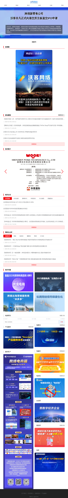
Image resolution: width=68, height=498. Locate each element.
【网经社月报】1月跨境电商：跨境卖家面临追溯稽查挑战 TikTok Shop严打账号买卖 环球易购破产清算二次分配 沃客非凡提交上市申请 (34, 125)
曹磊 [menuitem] (15, 236)
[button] (62, 171)
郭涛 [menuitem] (35, 236)
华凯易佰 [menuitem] (33, 198)
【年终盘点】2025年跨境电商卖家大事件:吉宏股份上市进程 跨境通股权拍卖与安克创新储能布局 (33, 215)
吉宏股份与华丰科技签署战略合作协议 (15, 208)
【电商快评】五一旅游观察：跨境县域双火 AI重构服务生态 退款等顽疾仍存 (27, 252)
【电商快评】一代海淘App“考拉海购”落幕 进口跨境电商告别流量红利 (25, 246)
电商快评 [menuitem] (7, 236)
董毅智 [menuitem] (29, 236)
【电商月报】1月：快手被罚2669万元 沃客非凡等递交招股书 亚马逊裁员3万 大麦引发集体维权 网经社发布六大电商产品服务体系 (34, 119)
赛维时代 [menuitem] (24, 198)
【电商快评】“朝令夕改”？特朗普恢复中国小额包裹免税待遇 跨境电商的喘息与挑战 (29, 259)
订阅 (61, 322)
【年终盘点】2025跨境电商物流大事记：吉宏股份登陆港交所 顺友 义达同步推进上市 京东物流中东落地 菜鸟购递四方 (34, 221)
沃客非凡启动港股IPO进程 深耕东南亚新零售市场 (19, 138)
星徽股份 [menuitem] (50, 198)
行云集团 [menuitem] (41, 198)
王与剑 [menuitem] (42, 236)
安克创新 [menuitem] (16, 198)
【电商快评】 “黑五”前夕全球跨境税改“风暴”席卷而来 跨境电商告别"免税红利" (27, 239)
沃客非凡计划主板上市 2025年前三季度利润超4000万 (20, 132)
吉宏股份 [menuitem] (7, 198)
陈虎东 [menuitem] (21, 236)
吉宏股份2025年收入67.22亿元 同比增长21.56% (18, 202)
